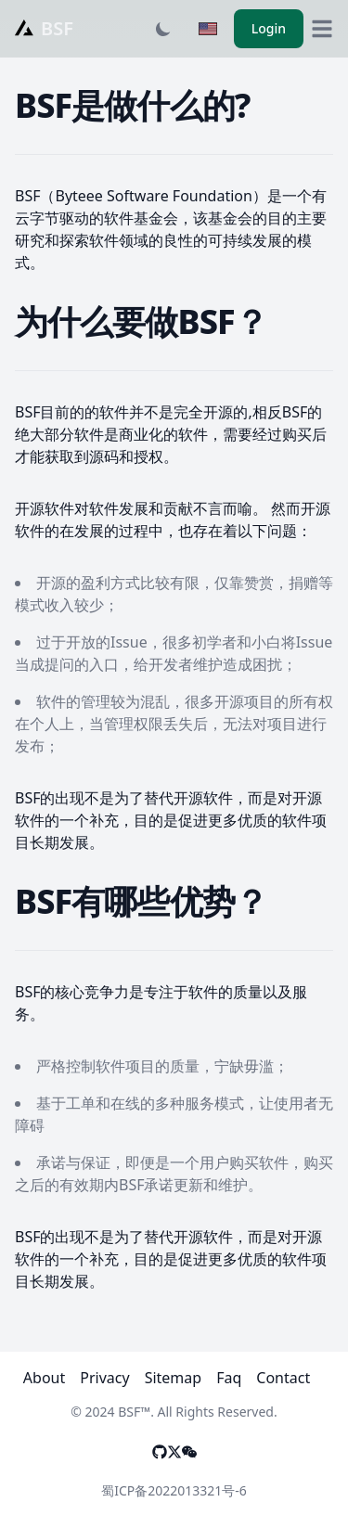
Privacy (104, 1377)
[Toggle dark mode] (163, 28)
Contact (283, 1377)
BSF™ (134, 1411)
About (44, 1377)
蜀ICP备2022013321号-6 (174, 1490)
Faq (228, 1377)
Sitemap (173, 1377)
